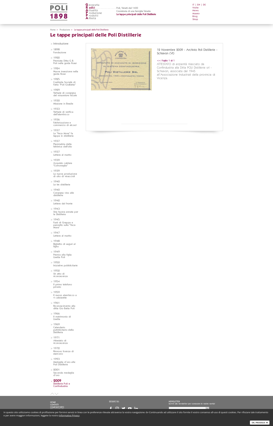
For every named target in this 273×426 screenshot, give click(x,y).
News (196, 10)
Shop (195, 19)
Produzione (65, 30)
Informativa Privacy (69, 415)
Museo (196, 13)
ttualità (91, 10)
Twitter (123, 408)
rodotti (91, 15)
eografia (92, 5)
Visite (196, 8)
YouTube (130, 408)
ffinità (90, 18)
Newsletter (174, 401)
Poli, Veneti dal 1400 (127, 8)
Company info (57, 407)
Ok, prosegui (260, 422)
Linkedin (136, 408)
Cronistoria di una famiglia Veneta (133, 11)
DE (204, 5)
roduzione (93, 13)
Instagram (117, 408)
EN (198, 5)
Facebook (111, 408)
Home (52, 30)
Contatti (54, 405)
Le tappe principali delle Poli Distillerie (136, 14)
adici (90, 8)
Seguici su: (114, 401)
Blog (195, 16)
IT (193, 5)
